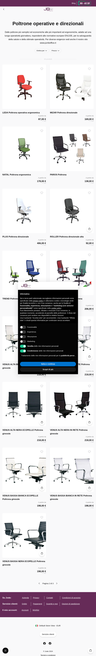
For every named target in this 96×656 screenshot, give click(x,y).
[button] (75, 286)
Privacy (36, 598)
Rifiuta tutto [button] (34, 364)
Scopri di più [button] (48, 369)
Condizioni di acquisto (71, 598)
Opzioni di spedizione (71, 604)
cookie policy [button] (56, 308)
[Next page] (56, 583)
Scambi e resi (52, 604)
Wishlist (36, 610)
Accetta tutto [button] (62, 364)
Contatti (49, 598)
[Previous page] (39, 583)
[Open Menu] (5, 651)
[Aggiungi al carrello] (89, 229)
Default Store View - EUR (48, 626)
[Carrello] (91, 651)
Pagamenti (37, 604)
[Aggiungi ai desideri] (42, 69)
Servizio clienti (48, 634)
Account (25, 610)
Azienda (25, 598)
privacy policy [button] (38, 301)
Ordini (24, 604)
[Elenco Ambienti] (3, 9)
